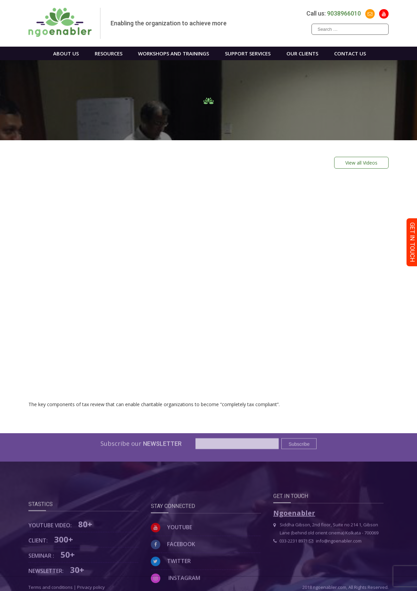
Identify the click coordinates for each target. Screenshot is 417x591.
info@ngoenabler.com (335, 549)
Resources (108, 53)
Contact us (350, 53)
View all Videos (361, 162)
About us (66, 53)
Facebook (173, 558)
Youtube (171, 541)
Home (32, 53)
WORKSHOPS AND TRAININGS (173, 53)
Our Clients (302, 53)
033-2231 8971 (290, 549)
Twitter (171, 575)
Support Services (248, 53)
